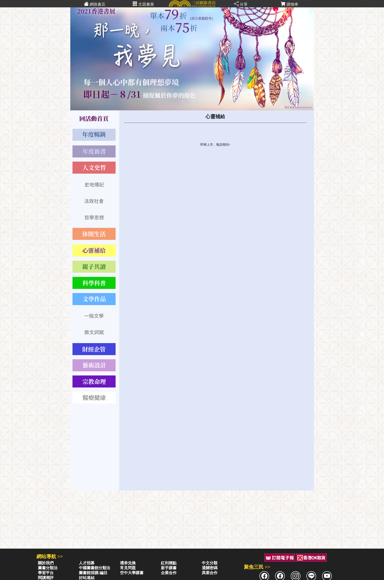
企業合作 (169, 573)
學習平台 (46, 573)
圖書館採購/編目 (93, 573)
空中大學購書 (132, 573)
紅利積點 (169, 563)
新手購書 (169, 568)
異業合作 (209, 573)
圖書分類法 (48, 568)
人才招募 (87, 563)
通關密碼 (209, 568)
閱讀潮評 (46, 578)
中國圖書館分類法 (94, 568)
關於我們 (46, 563)
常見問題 (128, 568)
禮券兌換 (128, 563)
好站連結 (87, 578)
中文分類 (209, 563)
